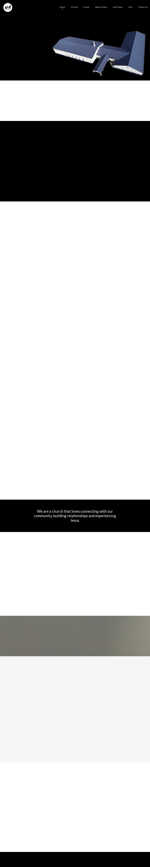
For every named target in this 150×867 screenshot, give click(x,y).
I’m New (74, 7)
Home (62, 7)
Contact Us (143, 7)
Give (130, 7)
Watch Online (101, 7)
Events (87, 7)
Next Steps (118, 7)
